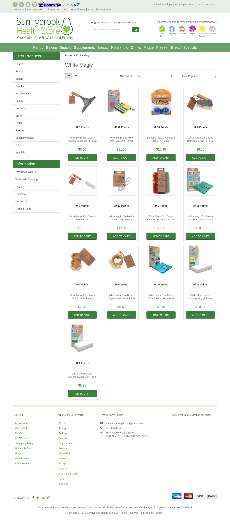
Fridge (149, 47)
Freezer (162, 47)
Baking (51, 47)
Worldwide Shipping (163, 4)
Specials (190, 47)
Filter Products (28, 56)
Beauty (103, 47)
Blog (65, 9)
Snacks (66, 47)
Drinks (136, 47)
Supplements (84, 47)
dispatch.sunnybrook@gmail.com (124, 423)
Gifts (18, 145)
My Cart (19, 433)
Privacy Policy (23, 448)
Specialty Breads (24, 137)
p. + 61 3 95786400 (206, 4)
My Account (21, 423)
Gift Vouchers (53, 9)
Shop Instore (186, 4)
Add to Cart (82, 157)
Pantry (38, 47)
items (125, 22)
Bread (176, 47)
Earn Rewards (35, 9)
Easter (19, 64)
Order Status (22, 428)
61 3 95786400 (114, 427)
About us (19, 9)
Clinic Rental (22, 463)
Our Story (20, 194)
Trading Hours (23, 208)
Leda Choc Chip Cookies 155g (29, 506)
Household (119, 47)
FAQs (18, 186)
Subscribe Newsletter (100, 9)
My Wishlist (21, 438)
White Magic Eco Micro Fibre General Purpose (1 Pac (161, 298)
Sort (172, 76)
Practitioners (78, 9)
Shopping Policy (24, 443)
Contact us (21, 201)
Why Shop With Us (25, 172)
